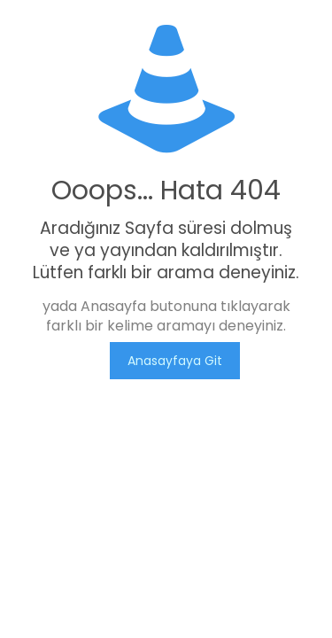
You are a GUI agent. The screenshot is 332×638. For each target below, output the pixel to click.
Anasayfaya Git (174, 361)
